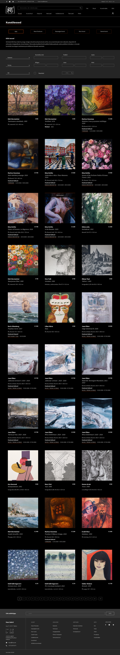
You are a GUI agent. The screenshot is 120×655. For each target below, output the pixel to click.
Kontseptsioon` (77, 631)
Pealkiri (65, 55)
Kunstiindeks (103, 8)
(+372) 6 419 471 (23, 1)
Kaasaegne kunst (60, 31)
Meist (95, 631)
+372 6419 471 (12, 645)
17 (90, 598)
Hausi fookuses (38, 31)
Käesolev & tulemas (77, 626)
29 (100, 598)
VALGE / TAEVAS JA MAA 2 (89, 336)
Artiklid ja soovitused (36, 643)
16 (85, 598)
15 (81, 598)
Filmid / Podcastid (57, 634)
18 (94, 598)
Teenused (71, 13)
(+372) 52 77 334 (30, 1)
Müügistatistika (56, 631)
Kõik (16, 31)
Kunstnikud (29, 13)
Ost (87, 8)
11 (63, 598)
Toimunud (55, 628)
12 (68, 598)
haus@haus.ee (44, 1)
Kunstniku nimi (39, 55)
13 (72, 598)
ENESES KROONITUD (50, 185)
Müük (94, 8)
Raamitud (41, 73)
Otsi (67, 73)
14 (77, 598)
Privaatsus (96, 634)
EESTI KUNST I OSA (13, 336)
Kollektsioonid (60, 13)
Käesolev (55, 626)
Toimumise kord (56, 637)
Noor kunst (82, 31)
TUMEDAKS (85, 131)
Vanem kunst (104, 31)
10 (59, 598)
